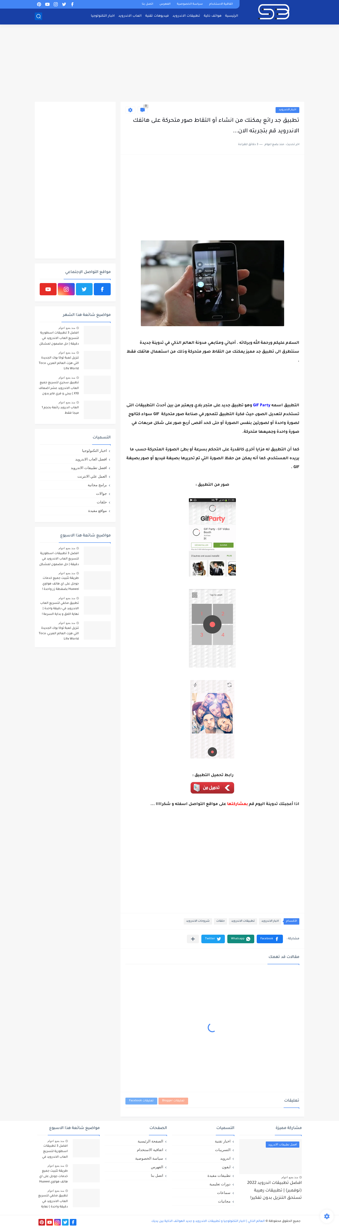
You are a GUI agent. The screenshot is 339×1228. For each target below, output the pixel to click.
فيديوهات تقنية (157, 16)
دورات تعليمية (219, 1184)
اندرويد (225, 1158)
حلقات (220, 921)
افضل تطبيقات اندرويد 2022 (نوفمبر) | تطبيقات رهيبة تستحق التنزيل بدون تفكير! (274, 1191)
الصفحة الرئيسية (150, 1141)
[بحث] (38, 16)
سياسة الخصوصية (190, 4)
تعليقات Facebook (141, 1101)
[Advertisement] (169, 63)
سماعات (223, 1193)
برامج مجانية (97, 485)
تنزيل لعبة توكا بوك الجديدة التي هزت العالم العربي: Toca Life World (59, 363)
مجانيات (224, 1201)
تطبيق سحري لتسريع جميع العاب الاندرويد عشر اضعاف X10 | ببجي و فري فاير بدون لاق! (59, 389)
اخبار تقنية (222, 1141)
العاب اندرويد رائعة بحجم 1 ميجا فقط (60, 410)
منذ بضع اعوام (67, 328)
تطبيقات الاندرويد (186, 16)
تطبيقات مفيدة (218, 1175)
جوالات (101, 493)
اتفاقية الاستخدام (221, 4)
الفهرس (164, 4)
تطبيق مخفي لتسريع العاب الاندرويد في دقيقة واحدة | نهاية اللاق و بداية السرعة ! (59, 609)
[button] (270, 939)
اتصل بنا (147, 4)
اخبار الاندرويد (287, 110)
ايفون (226, 1167)
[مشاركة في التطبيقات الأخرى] (193, 939)
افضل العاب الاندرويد (91, 459)
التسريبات (222, 1150)
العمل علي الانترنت (92, 476)
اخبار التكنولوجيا (103, 16)
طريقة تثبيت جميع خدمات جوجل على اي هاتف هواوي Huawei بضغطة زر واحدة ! (60, 584)
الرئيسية (231, 16)
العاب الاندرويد (130, 16)
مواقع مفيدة (97, 511)
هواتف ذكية (212, 16)
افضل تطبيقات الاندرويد (89, 468)
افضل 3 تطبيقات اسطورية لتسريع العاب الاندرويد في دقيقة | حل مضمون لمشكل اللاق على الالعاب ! (59, 339)
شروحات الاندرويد (198, 921)
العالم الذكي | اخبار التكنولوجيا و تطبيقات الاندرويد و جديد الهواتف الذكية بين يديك (208, 1221)
